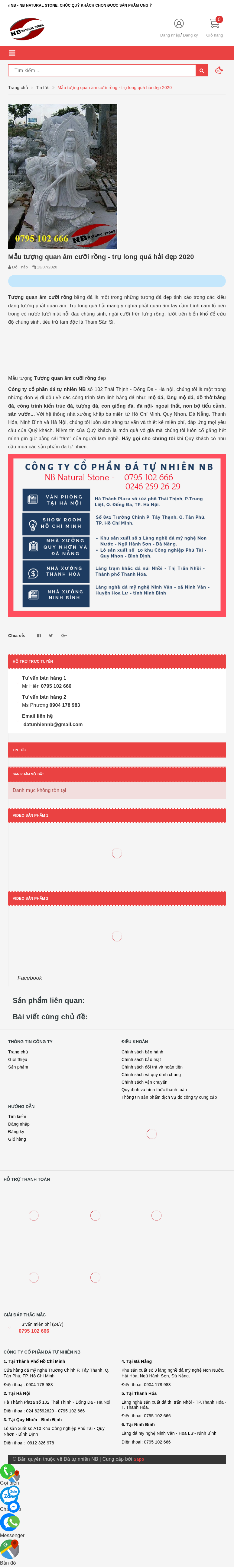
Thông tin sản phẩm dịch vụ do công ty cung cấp (169, 1097)
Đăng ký (190, 35)
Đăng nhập (170, 35)
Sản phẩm (18, 1067)
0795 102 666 (34, 1331)
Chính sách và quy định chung (151, 1074)
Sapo (139, 1459)
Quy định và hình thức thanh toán (154, 1089)
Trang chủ (18, 1051)
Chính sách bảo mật (141, 1059)
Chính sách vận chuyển (144, 1082)
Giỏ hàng (17, 1139)
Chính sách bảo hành (142, 1051)
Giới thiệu (17, 1059)
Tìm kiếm (17, 1116)
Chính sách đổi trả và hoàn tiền (152, 1067)
